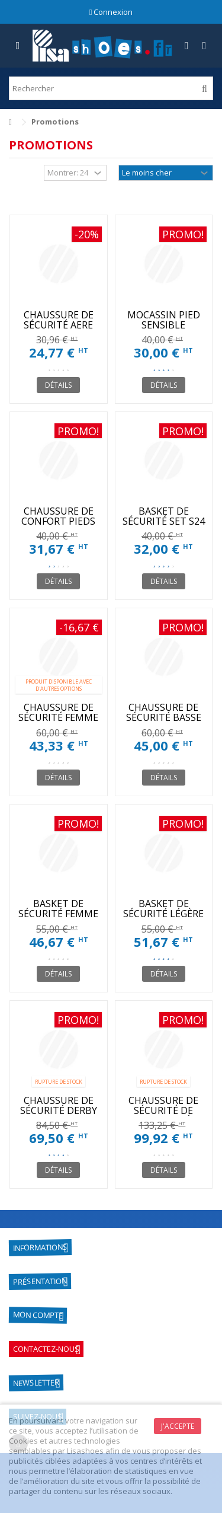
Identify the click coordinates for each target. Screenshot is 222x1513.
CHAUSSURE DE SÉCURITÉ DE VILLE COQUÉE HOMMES (163, 1115)
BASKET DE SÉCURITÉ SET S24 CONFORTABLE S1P (164, 526)
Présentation (40, 1281)
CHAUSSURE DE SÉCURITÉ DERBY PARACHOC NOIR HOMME (58, 1115)
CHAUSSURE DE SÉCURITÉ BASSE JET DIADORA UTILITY (163, 722)
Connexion (111, 12)
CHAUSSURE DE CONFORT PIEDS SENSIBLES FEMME (58, 521)
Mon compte (38, 1315)
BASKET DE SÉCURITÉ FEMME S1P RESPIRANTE (58, 913)
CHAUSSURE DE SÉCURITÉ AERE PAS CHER (59, 324)
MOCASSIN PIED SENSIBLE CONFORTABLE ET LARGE (164, 330)
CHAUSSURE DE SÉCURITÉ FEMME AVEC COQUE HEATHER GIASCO (58, 722)
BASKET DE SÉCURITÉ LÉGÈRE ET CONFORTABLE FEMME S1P (164, 918)
